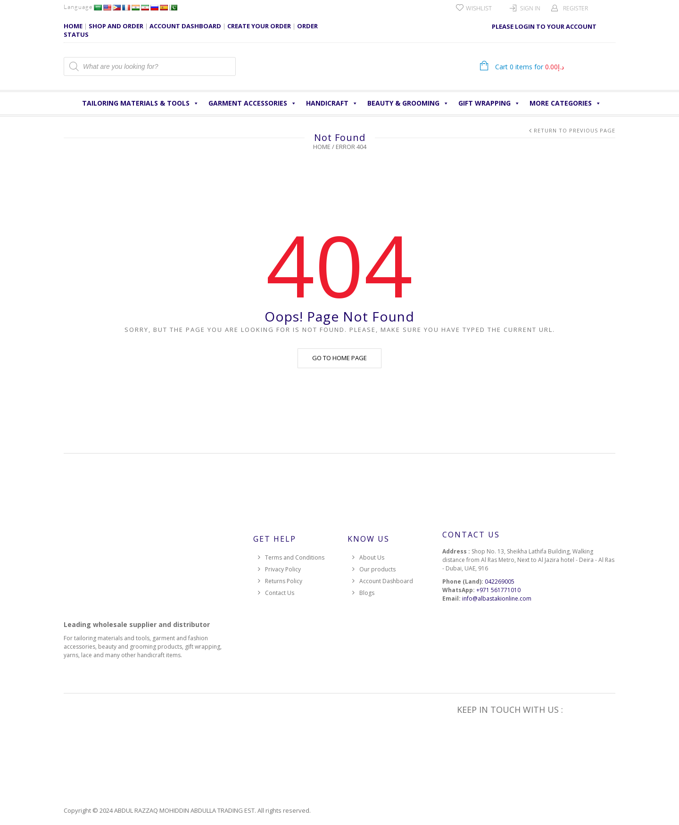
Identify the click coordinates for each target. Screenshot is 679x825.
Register (575, 8)
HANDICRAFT (332, 103)
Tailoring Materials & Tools (140, 103)
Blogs (366, 593)
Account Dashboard (386, 581)
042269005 (499, 582)
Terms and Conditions (294, 557)
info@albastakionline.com (496, 598)
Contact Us (279, 593)
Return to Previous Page (574, 130)
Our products (377, 569)
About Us (371, 557)
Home (322, 146)
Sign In (530, 8)
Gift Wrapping (489, 103)
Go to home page (339, 358)
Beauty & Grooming (408, 103)
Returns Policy (283, 581)
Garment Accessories (252, 103)
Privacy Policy (283, 569)
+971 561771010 (498, 590)
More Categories (565, 103)
